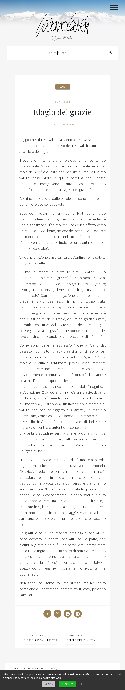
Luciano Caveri (64, 124)
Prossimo (79, 638)
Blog (62, 86)
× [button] (81, 684)
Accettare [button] (67, 683)
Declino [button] (49, 683)
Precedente (41, 638)
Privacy (53, 668)
